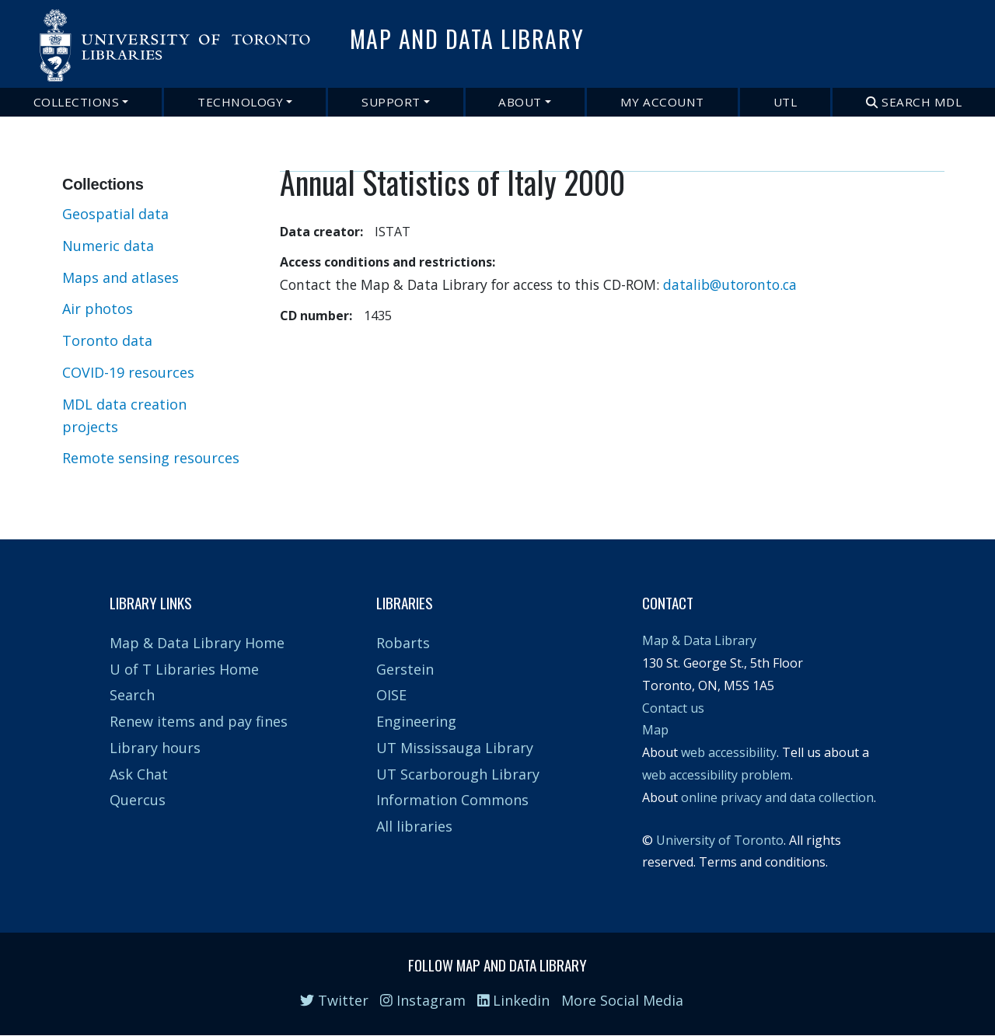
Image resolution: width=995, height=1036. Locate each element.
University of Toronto (720, 840)
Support (391, 102)
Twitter (334, 1000)
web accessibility (729, 752)
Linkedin (513, 1000)
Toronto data (107, 340)
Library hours (155, 747)
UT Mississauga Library (454, 747)
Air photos (97, 308)
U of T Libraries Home (184, 669)
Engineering (416, 721)
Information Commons (452, 799)
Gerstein (405, 669)
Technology (240, 102)
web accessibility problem (716, 774)
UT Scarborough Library (457, 774)
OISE (391, 694)
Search (132, 694)
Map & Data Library (699, 640)
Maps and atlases (120, 277)
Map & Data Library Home (197, 642)
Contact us (673, 708)
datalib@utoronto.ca (730, 284)
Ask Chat (139, 774)
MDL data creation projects (124, 415)
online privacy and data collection (777, 797)
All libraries (414, 826)
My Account (662, 102)
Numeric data (108, 245)
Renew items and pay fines (199, 721)
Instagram (423, 1000)
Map (655, 729)
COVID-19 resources (128, 372)
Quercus (138, 799)
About (520, 102)
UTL (785, 102)
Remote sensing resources (150, 457)
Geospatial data (115, 213)
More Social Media (622, 1000)
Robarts (403, 642)
